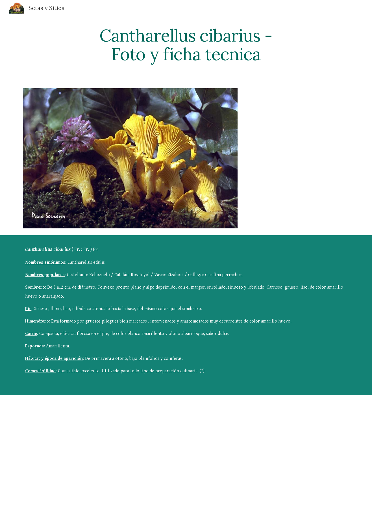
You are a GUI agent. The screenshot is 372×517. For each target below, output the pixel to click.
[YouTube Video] (158, 445)
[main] (186, 45)
